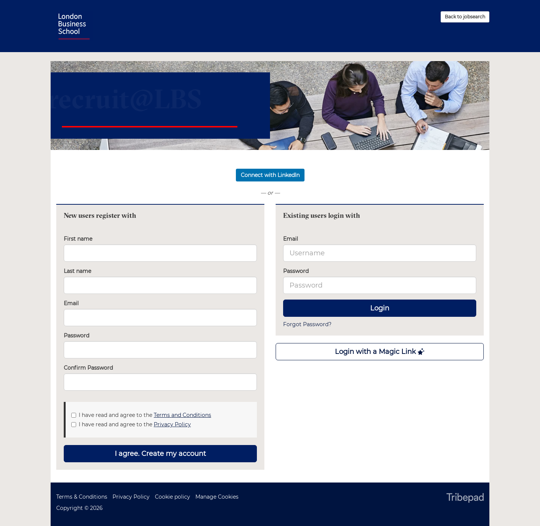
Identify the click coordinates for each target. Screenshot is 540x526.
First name (78, 238)
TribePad (465, 498)
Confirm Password (88, 367)
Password (296, 271)
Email (290, 238)
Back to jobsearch (465, 16)
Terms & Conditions (81, 496)
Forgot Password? (307, 324)
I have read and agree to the (141, 415)
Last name (77, 271)
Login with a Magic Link (379, 352)
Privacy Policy (172, 424)
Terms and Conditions (182, 415)
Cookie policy (172, 496)
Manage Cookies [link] (216, 496)
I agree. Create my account (160, 454)
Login (379, 308)
